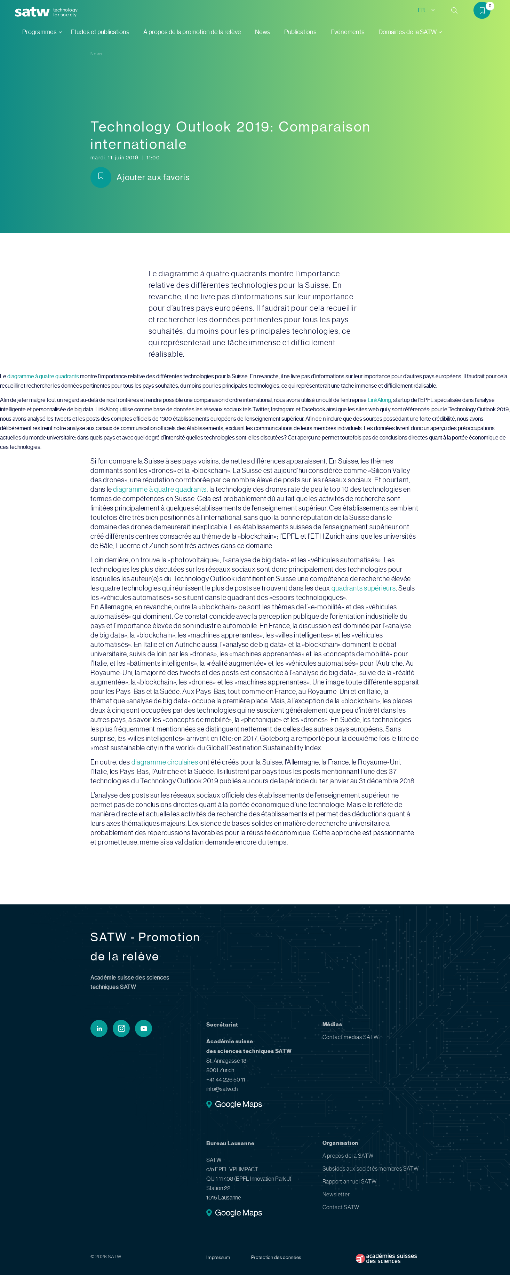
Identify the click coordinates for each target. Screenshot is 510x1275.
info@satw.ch (222, 1089)
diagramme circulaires (165, 762)
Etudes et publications (100, 32)
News (262, 32)
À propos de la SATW (348, 1156)
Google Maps (238, 1105)
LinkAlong (379, 400)
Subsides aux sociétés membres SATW (370, 1168)
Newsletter (336, 1194)
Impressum (218, 1257)
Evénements (347, 32)
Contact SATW (341, 1207)
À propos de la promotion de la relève (192, 32)
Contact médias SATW (350, 1037)
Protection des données (276, 1257)
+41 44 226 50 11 (225, 1079)
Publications (300, 32)
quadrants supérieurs (364, 588)
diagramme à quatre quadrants (43, 376)
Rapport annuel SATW (349, 1181)
